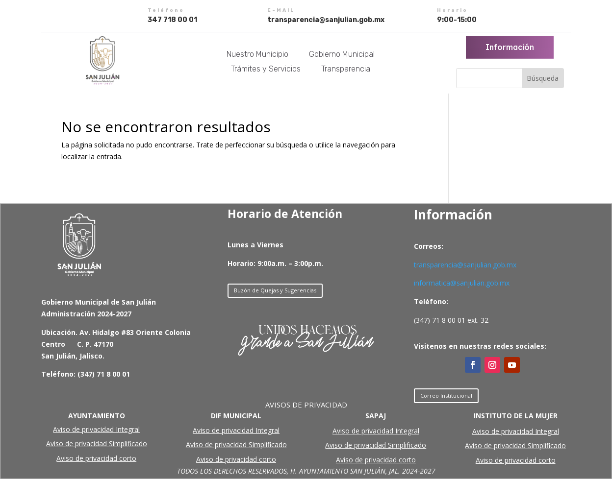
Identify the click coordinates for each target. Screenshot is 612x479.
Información (510, 47)
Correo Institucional (446, 395)
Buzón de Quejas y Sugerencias (275, 290)
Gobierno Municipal (342, 55)
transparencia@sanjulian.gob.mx (465, 264)
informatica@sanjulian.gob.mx (462, 282)
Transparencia (345, 69)
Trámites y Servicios (266, 69)
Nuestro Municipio (257, 55)
